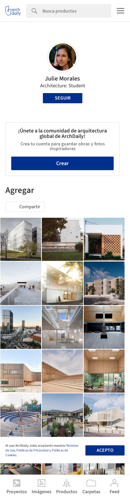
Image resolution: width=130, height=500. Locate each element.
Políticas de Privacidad (32, 450)
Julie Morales (62, 78)
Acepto (105, 450)
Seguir (62, 98)
